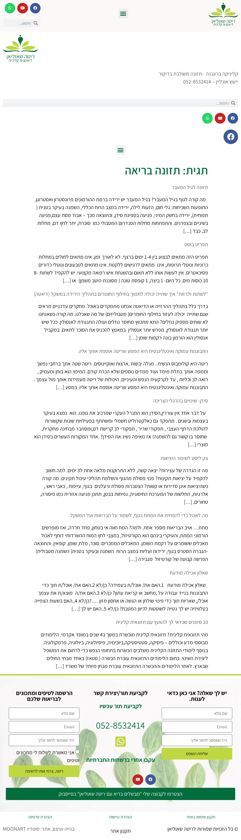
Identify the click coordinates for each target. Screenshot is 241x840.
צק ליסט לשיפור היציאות (184, 458)
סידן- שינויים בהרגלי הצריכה (180, 400)
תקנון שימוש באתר (200, 817)
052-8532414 (120, 725)
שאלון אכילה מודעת (189, 572)
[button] (123, 13)
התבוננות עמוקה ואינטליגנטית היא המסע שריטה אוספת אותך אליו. (143, 351)
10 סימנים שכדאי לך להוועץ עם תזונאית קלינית (162, 622)
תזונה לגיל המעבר (190, 187)
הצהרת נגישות (120, 817)
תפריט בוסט (196, 244)
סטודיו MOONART (21, 828)
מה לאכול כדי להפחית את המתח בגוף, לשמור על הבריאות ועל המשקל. (138, 515)
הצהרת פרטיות (40, 817)
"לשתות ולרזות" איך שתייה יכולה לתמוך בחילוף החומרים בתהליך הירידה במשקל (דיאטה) (121, 293)
